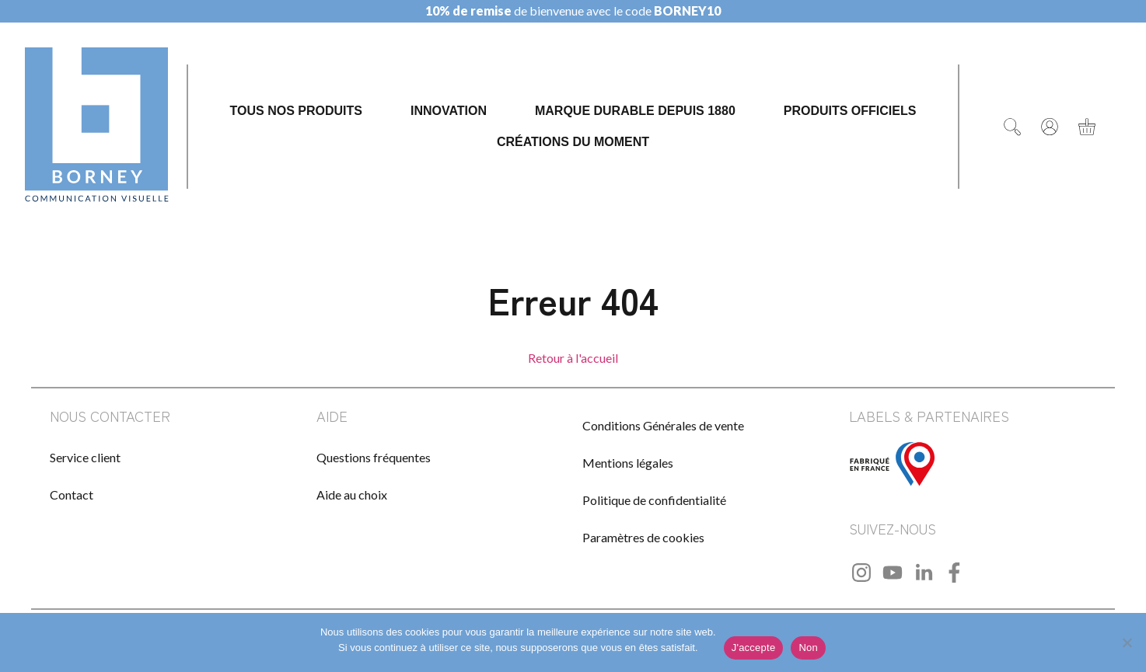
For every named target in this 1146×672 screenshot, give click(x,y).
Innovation (449, 110)
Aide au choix (351, 494)
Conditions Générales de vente (663, 425)
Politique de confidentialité (654, 500)
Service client (85, 457)
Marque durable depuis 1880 (635, 110)
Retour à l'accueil (573, 357)
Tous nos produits (296, 110)
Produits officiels (850, 110)
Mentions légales (627, 462)
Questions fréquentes (373, 457)
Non (808, 647)
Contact (71, 494)
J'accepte (754, 647)
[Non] (1126, 642)
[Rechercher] (1012, 126)
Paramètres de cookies (643, 537)
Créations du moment (573, 141)
